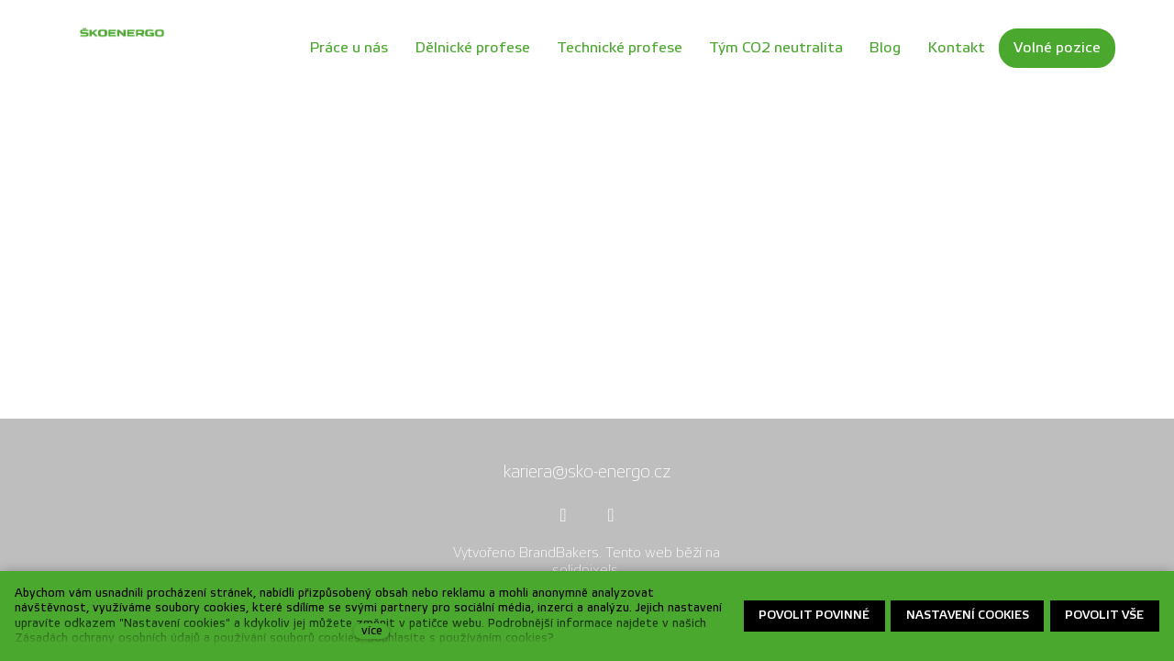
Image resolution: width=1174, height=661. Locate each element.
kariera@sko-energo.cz (587, 471)
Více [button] (1085, 73)
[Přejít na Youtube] (611, 515)
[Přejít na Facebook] (563, 515)
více (371, 630)
